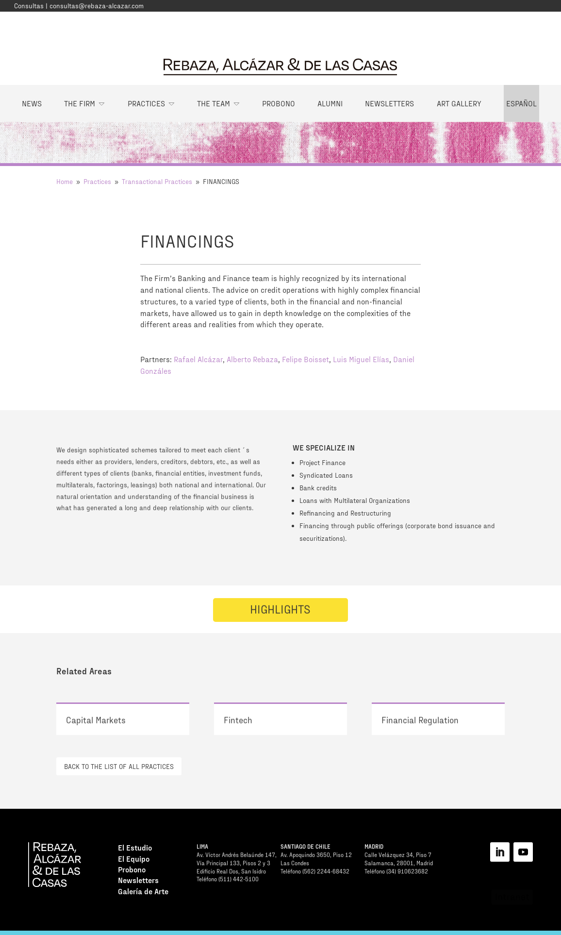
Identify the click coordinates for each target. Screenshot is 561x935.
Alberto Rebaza (252, 359)
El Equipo (133, 860)
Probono (278, 103)
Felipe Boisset (305, 359)
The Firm (79, 103)
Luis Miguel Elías (361, 359)
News (32, 103)
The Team (213, 103)
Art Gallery (459, 103)
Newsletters (389, 103)
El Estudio (135, 849)
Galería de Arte (143, 893)
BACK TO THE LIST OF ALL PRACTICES (119, 766)
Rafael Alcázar (198, 359)
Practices (146, 103)
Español (521, 103)
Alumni (330, 103)
